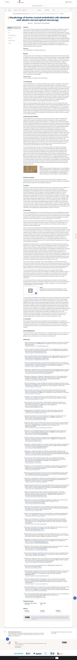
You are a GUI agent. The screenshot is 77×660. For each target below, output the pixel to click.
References (10, 37)
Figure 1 (25, 154)
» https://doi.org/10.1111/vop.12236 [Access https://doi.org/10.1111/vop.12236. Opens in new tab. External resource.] (33, 386)
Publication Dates (11, 39)
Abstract (10, 27)
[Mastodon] (16, 646)
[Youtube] (20, 646)
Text (9, 32)
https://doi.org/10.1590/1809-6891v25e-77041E (50, 13)
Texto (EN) (47, 10)
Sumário (9, 10)
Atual (20, 10)
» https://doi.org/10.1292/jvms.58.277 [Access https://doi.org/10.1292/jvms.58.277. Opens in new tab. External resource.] (33, 440)
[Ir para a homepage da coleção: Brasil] (32, 2)
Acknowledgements (12, 34)
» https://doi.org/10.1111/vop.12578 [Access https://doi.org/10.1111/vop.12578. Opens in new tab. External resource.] (33, 462)
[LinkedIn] (17, 646)
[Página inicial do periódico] (5, 10)
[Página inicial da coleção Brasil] (9, 644)
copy (61, 13)
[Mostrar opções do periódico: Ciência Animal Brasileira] (44, 6)
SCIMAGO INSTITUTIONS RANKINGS (42, 23)
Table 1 (31, 284)
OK (56, 657)
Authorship (30, 23)
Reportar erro (75, 236)
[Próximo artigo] (25, 10)
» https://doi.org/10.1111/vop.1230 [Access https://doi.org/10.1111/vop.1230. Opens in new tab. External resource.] (33, 393)
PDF (53, 10)
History (9, 42)
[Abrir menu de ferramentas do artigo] (7, 606)
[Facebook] (19, 646)
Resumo (39, 10)
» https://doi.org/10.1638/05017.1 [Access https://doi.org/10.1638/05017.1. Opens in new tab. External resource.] (32, 469)
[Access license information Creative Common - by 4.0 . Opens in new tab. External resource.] (27, 616)
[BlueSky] (15, 646)
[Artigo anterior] (15, 10)
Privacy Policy (51, 657)
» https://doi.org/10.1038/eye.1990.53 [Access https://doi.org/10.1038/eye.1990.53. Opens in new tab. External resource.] (33, 567)
